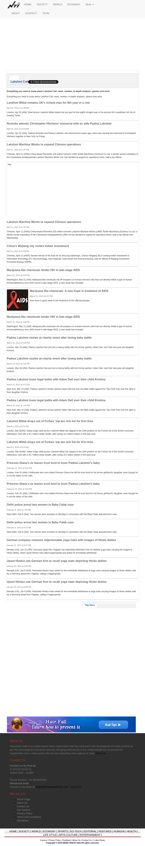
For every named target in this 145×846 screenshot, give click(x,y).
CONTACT (31, 13)
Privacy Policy (24, 813)
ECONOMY (73, 4)
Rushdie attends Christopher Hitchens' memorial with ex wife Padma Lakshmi (59, 123)
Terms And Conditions (29, 817)
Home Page (23, 799)
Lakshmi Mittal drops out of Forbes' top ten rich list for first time (50, 421)
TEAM (45, 13)
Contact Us (23, 806)
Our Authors (23, 809)
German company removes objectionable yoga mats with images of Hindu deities (61, 540)
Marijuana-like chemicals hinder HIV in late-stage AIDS (43, 270)
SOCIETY (42, 4)
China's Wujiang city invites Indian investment (38, 246)
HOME (28, 4)
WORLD (57, 4)
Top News (90, 605)
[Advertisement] (72, 45)
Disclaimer (23, 820)
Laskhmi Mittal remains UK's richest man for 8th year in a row (48, 102)
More (90, 4)
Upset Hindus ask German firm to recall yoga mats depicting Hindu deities (57, 560)
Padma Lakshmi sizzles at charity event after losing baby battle (49, 337)
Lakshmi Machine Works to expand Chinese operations (44, 144)
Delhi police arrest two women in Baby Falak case (40, 504)
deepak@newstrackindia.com (52, 786)
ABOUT (16, 13)
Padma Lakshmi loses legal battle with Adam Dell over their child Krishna (56, 379)
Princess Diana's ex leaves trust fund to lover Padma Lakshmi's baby (53, 462)
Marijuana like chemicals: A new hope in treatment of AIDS (69, 290)
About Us (22, 802)
